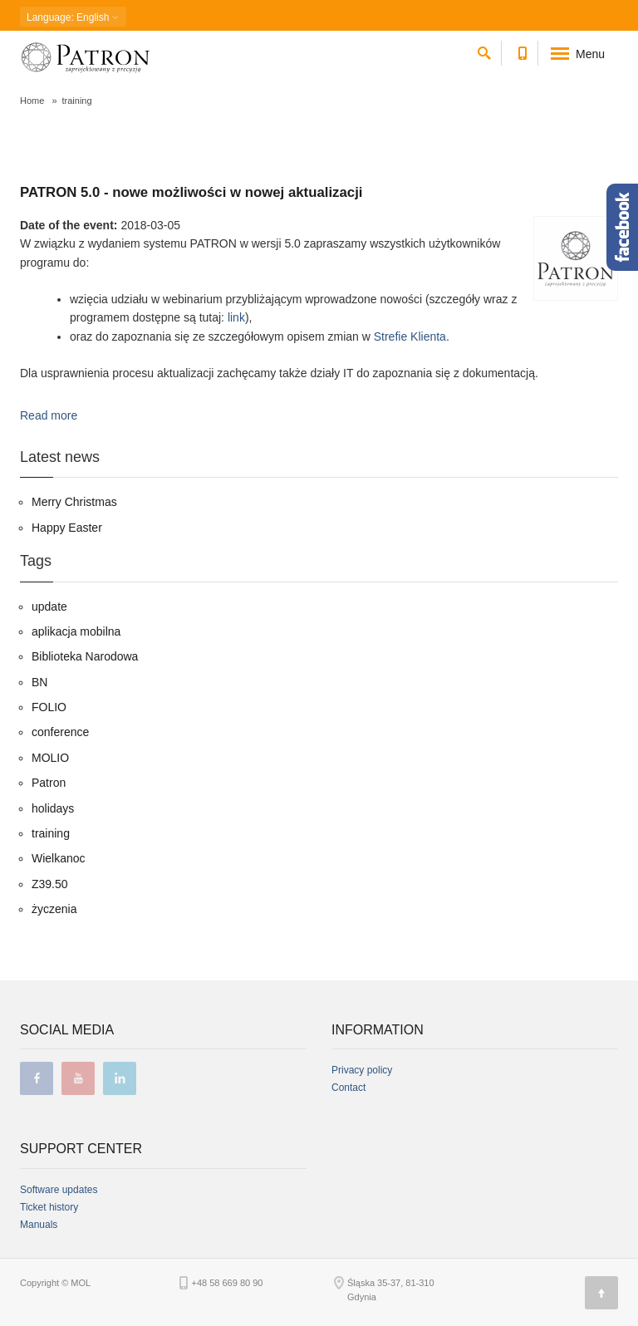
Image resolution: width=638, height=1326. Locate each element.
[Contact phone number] (522, 50)
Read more (48, 415)
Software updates (58, 1190)
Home (32, 101)
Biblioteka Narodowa (85, 656)
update (49, 606)
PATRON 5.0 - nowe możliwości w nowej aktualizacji (191, 192)
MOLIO (50, 757)
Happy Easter (67, 527)
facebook (36, 1078)
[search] (484, 50)
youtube (78, 1078)
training (51, 833)
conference (60, 732)
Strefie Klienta (410, 336)
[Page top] (601, 1292)
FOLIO (49, 707)
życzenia (54, 909)
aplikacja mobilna (76, 631)
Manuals (38, 1224)
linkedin (119, 1078)
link (236, 317)
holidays (53, 808)
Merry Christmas (74, 501)
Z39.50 (50, 884)
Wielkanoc (59, 858)
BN (39, 682)
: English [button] (73, 17)
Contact (348, 1087)
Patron (49, 782)
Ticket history (49, 1207)
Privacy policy (361, 1070)
